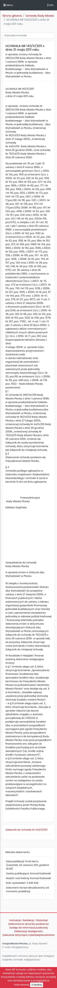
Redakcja (28, 920)
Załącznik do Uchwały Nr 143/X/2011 (26, 829)
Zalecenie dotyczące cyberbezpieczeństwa (28, 935)
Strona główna (12, 16)
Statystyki (42, 920)
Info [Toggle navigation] (50, 5)
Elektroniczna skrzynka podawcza (28, 924)
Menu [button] (8, 5)
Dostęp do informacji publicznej (28, 927)
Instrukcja (15, 920)
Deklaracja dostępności (28, 931)
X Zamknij (36, 984)
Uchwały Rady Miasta (40, 16)
